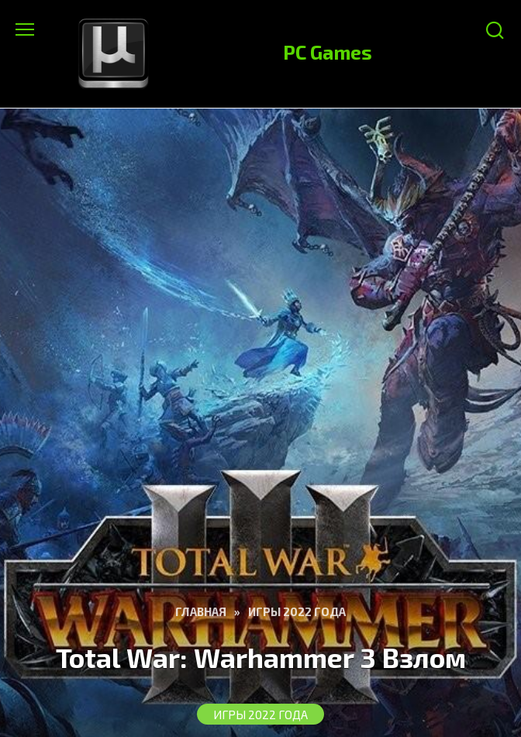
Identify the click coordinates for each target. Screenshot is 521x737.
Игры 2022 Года (260, 715)
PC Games (327, 52)
